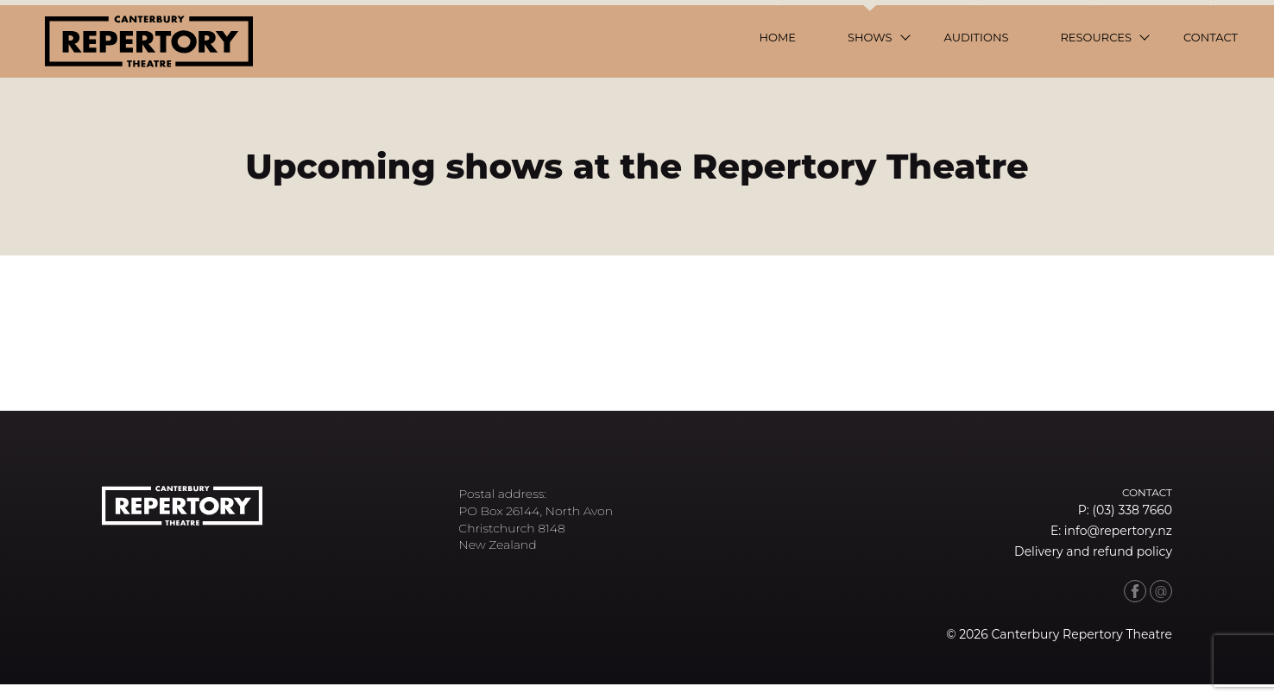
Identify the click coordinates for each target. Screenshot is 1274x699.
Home (777, 37)
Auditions (976, 37)
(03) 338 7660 (1132, 510)
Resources (1096, 37)
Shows (870, 37)
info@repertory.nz (1118, 530)
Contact (1210, 37)
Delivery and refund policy (1093, 551)
